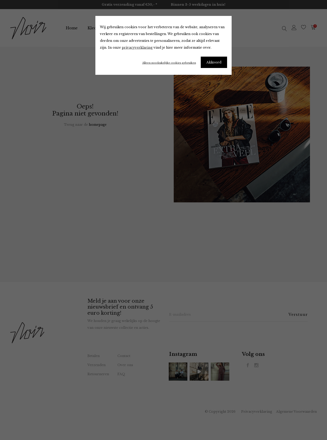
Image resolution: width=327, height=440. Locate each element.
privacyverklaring (137, 47)
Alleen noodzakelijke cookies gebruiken (169, 62)
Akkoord (213, 62)
